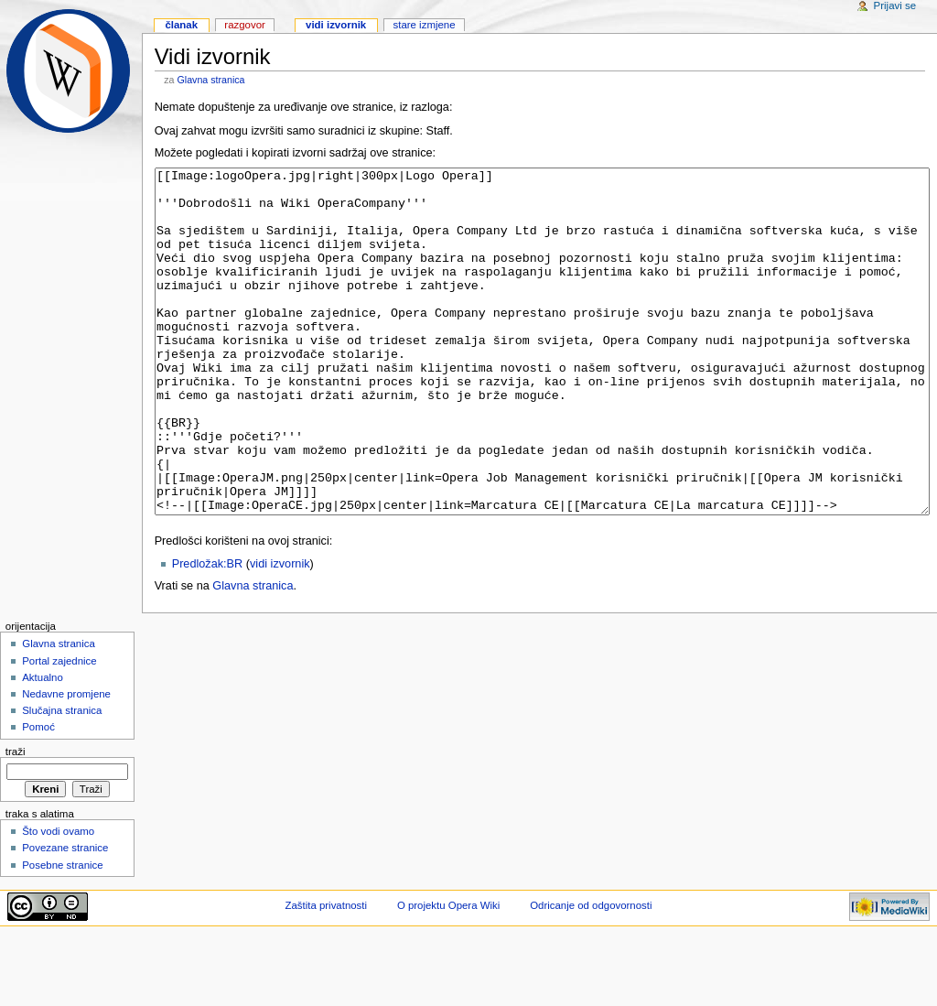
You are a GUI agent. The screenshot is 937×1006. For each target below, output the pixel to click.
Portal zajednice (59, 729)
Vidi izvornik (336, 24)
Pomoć (38, 795)
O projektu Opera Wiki (448, 973)
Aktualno (42, 746)
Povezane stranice (65, 916)
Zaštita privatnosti (326, 973)
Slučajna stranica (62, 778)
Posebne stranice (62, 933)
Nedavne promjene (66, 762)
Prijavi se (895, 5)
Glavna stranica (211, 79)
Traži (15, 820)
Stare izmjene (424, 24)
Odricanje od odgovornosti (591, 973)
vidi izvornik (280, 632)
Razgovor (244, 24)
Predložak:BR (207, 632)
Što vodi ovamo (58, 899)
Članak (181, 24)
